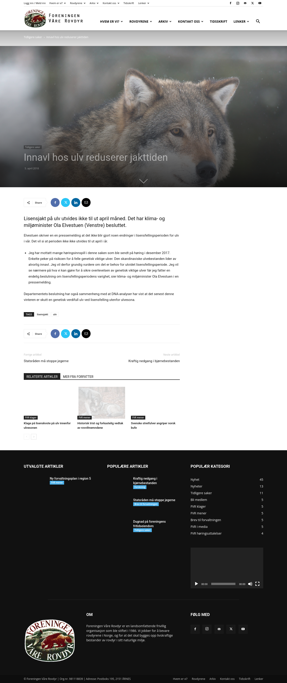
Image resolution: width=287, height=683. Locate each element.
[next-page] (34, 436)
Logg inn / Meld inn (35, 3)
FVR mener (84, 417)
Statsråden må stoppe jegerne (46, 361)
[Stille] (250, 584)
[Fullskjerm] (257, 584)
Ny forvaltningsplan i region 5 (70, 478)
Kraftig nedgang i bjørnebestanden (154, 361)
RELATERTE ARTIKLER (42, 376)
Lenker (143, 3)
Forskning (140, 487)
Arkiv (94, 3)
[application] (227, 568)
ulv (55, 314)
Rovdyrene (77, 3)
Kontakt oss (111, 3)
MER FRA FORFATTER (78, 376)
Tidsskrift (129, 3)
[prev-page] (26, 436)
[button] (257, 22)
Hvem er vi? (57, 3)
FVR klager (30, 417)
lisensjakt (42, 314)
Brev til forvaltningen (146, 504)
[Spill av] (196, 584)
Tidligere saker (33, 37)
